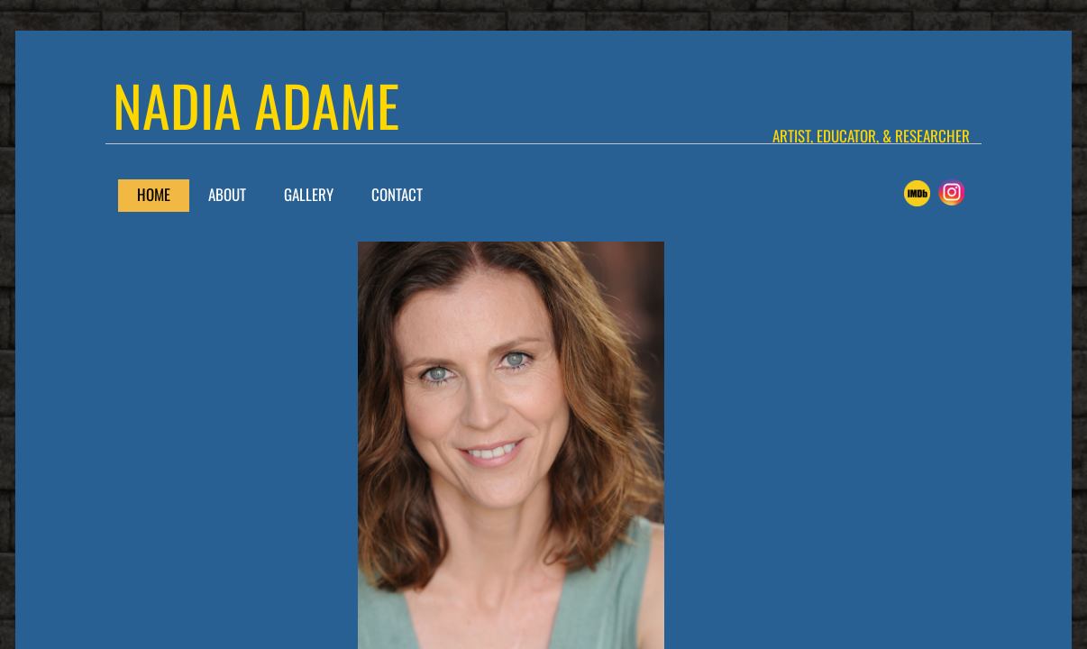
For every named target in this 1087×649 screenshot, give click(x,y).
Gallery (308, 194)
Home (153, 194)
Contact (397, 194)
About (227, 194)
